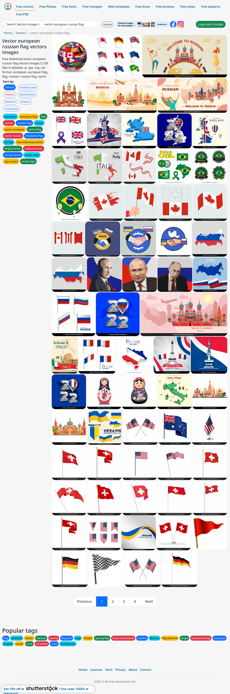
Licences (96, 670)
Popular (26, 101)
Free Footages (92, 7)
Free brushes (165, 7)
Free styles (187, 7)
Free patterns (210, 7)
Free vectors (24, 7)
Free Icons (142, 7)
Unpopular (11, 108)
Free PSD (22, 14)
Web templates (119, 7)
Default (9, 87)
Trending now (28, 87)
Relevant (10, 101)
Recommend (27, 94)
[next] (148, 601)
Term (109, 670)
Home (8, 33)
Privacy (120, 670)
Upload (107, 24)
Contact (145, 670)
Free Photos (47, 7)
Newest (9, 94)
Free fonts (69, 7)
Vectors (21, 33)
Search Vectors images (22, 24)
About (133, 670)
